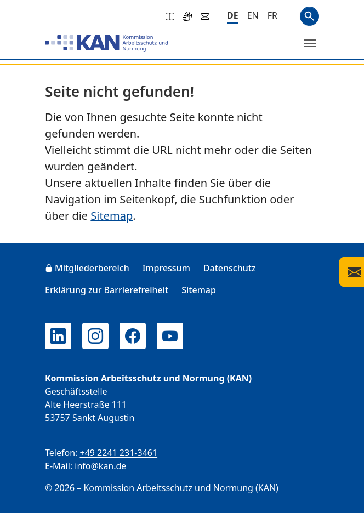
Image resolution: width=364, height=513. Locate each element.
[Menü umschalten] (309, 43)
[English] (253, 15)
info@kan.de (100, 466)
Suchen (309, 16)
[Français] (272, 15)
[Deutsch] (232, 16)
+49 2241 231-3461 (118, 453)
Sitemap (111, 215)
